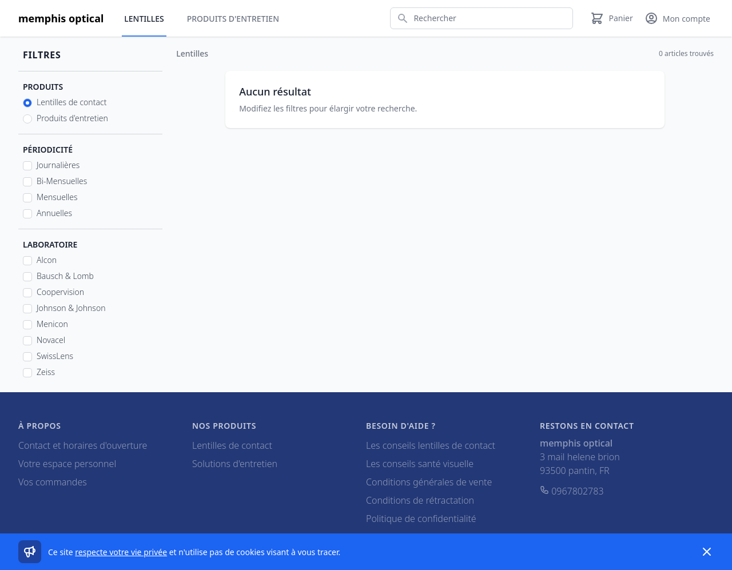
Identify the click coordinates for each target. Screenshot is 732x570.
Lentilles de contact (71, 102)
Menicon (52, 323)
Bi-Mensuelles (62, 181)
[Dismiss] (706, 551)
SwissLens (55, 355)
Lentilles (144, 18)
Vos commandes (52, 482)
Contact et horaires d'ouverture (82, 445)
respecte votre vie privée (121, 552)
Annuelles (54, 213)
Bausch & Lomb (65, 275)
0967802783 (572, 491)
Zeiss (46, 371)
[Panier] (611, 18)
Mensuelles (57, 197)
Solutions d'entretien (234, 463)
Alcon (47, 259)
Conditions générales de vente (429, 482)
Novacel (51, 339)
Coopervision (60, 291)
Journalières (58, 165)
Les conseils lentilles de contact (430, 445)
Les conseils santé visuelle (420, 463)
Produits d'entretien (233, 18)
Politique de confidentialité (421, 518)
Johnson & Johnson (71, 307)
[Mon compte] (677, 18)
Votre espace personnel (67, 463)
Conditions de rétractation (420, 500)
